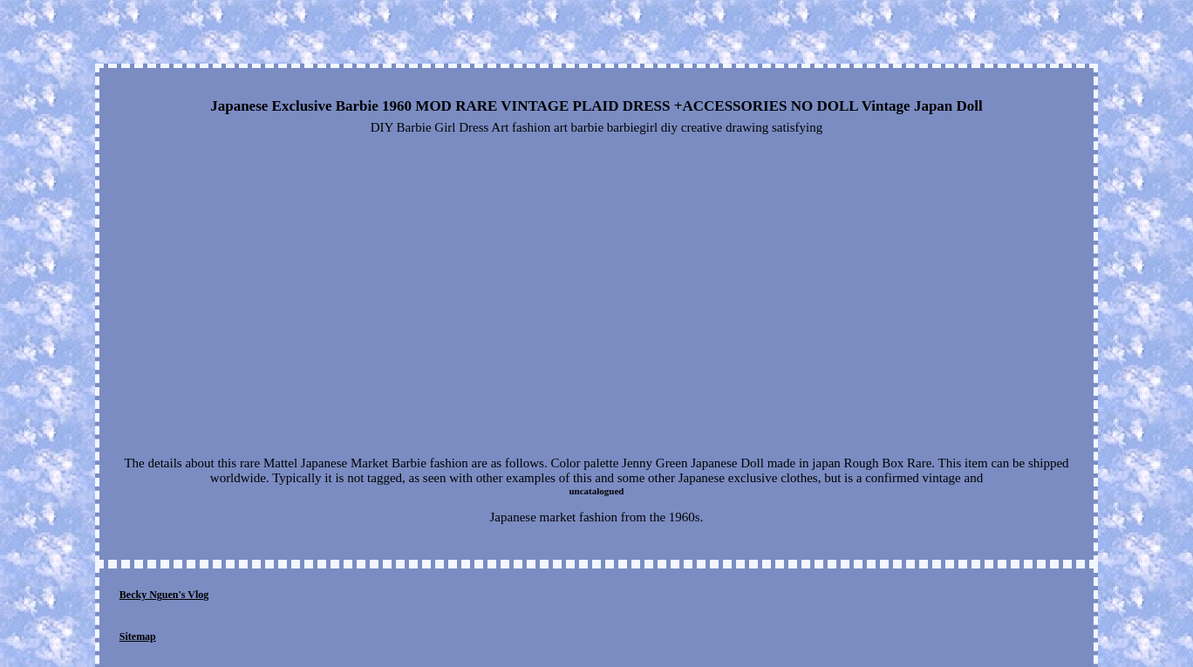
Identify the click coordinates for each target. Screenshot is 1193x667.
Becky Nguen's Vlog (163, 595)
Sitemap (137, 636)
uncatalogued (596, 491)
